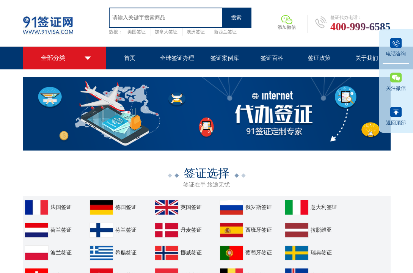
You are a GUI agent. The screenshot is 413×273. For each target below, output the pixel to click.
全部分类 (53, 58)
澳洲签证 (196, 32)
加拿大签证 (166, 32)
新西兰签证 (225, 32)
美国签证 (136, 32)
